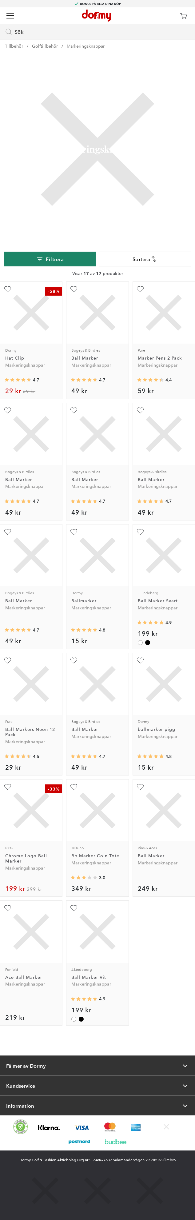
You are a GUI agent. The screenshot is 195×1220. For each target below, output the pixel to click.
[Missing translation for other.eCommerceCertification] (20, 1126)
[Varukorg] (183, 15)
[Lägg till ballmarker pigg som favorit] (140, 660)
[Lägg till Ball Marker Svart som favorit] (140, 531)
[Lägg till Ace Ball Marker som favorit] (7, 908)
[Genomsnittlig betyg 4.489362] (18, 756)
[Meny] (10, 15)
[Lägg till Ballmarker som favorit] (73, 531)
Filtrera (50, 259)
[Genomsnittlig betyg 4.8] (150, 756)
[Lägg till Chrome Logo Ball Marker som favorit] (7, 786)
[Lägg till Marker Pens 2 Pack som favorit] (140, 289)
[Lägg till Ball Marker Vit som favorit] (73, 908)
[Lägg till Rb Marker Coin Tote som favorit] (73, 786)
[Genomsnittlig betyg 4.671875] (18, 380)
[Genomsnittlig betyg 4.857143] (150, 622)
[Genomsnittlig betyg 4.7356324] (84, 380)
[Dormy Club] (165, 15)
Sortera (145, 259)
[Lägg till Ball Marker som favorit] (73, 289)
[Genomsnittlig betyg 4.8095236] (84, 630)
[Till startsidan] (96, 16)
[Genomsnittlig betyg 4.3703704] (150, 380)
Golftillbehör (45, 46)
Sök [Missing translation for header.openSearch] (14, 31)
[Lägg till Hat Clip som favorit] (7, 289)
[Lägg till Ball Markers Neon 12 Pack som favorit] (7, 660)
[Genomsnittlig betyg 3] (84, 877)
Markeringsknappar (86, 46)
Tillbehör (14, 46)
